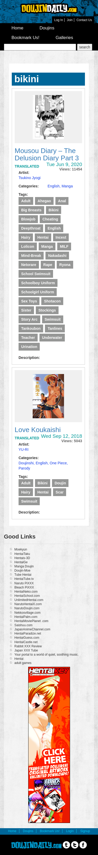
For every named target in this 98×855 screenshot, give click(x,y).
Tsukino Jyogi (30, 178)
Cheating (50, 219)
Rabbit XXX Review (28, 646)
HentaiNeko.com (26, 591)
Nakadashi (57, 256)
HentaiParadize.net (27, 633)
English (54, 228)
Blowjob (28, 219)
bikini (54, 210)
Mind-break (31, 256)
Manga (67, 186)
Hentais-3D (22, 558)
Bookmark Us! (25, 37)
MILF (64, 246)
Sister (26, 310)
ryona (65, 265)
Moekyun (20, 549)
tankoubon (31, 328)
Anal (62, 201)
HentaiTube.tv (24, 579)
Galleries (64, 37)
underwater (52, 337)
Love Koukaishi (38, 430)
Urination (29, 347)
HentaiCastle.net (26, 642)
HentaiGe (21, 562)
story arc (29, 319)
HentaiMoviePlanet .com (31, 621)
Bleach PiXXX (24, 587)
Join (70, 20)
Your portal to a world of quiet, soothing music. (46, 654)
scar (60, 492)
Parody (24, 468)
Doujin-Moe (22, 570)
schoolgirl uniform (37, 292)
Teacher (28, 337)
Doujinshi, (27, 463)
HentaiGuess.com (26, 637)
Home (17, 28)
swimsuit (53, 319)
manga (47, 246)
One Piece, (59, 463)
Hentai (43, 237)
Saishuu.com (23, 625)
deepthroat (31, 228)
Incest (61, 237)
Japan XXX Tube (26, 650)
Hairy (25, 237)
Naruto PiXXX (24, 583)
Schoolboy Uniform (38, 283)
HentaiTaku (22, 554)
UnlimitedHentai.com (28, 600)
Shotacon (52, 301)
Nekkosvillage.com (27, 613)
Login (70, 831)
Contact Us (84, 20)
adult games (22, 663)
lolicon (27, 246)
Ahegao (44, 201)
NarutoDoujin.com (26, 608)
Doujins (46, 28)
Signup (85, 831)
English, (55, 186)
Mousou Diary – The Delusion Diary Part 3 (47, 154)
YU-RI (23, 449)
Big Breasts (31, 210)
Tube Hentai (22, 575)
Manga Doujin (24, 566)
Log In (58, 20)
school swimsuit (35, 274)
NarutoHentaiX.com (28, 604)
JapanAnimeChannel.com (32, 629)
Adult (26, 201)
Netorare (28, 265)
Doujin (60, 483)
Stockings (47, 310)
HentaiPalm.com (25, 617)
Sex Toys (29, 301)
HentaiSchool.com (27, 596)
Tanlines (55, 328)
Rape (47, 265)
